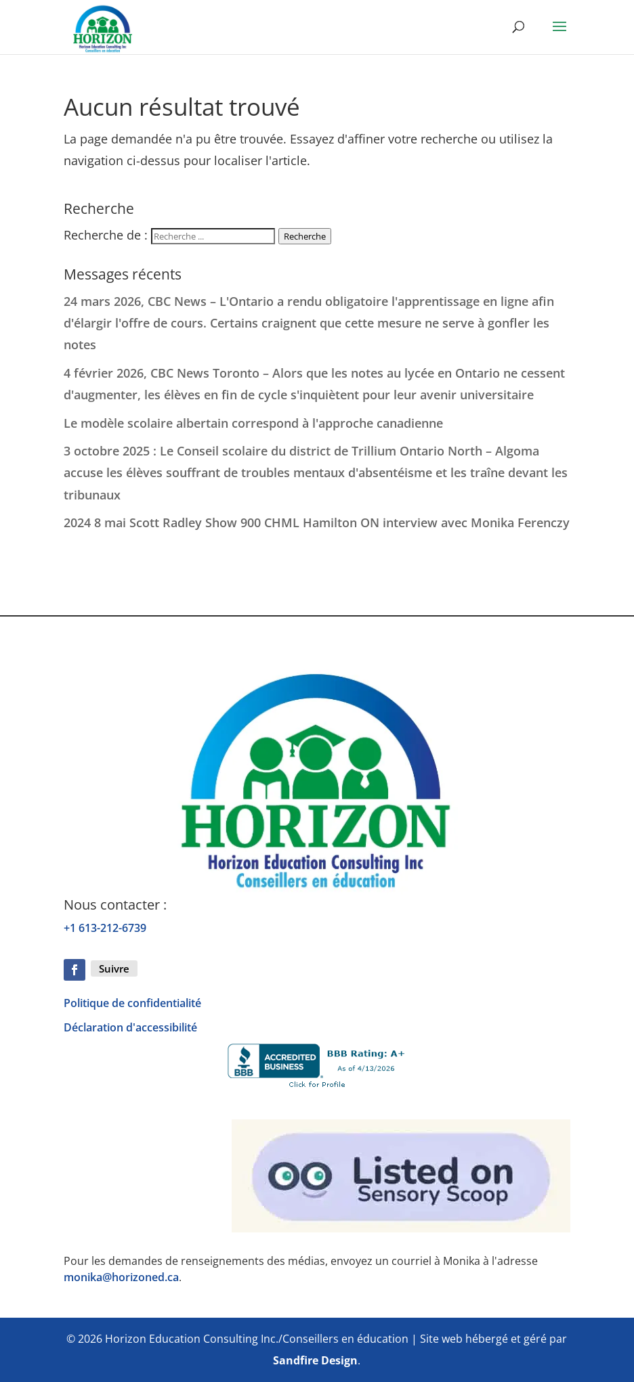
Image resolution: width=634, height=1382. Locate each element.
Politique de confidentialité (132, 1003)
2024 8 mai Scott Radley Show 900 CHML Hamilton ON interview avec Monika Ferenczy (317, 522)
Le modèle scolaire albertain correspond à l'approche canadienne (253, 423)
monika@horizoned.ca (121, 1277)
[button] (559, 35)
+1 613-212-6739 (105, 927)
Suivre (114, 968)
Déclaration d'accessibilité (130, 1027)
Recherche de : (106, 235)
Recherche (305, 236)
